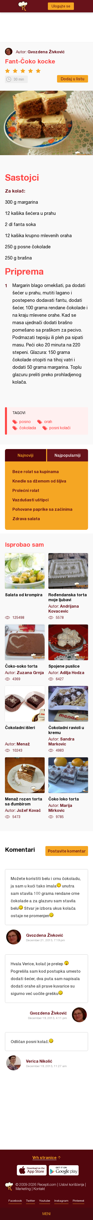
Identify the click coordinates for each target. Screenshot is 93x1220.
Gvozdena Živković (46, 51)
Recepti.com (9, 1186)
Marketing (23, 1189)
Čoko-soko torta (25, 652)
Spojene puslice (68, 652)
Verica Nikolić (39, 1061)
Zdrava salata (26, 518)
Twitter (30, 1200)
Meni (46, 1214)
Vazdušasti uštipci (30, 499)
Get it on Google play (64, 1170)
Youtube (44, 1200)
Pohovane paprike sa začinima (42, 509)
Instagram (61, 1200)
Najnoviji (25, 455)
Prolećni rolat (25, 490)
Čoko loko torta (68, 788)
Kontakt (39, 1189)
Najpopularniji (68, 455)
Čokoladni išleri (25, 719)
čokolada (27, 428)
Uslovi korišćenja (71, 1184)
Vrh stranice (44, 1157)
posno (25, 421)
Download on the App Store (32, 1170)
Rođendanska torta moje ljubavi (68, 586)
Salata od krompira (25, 586)
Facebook (15, 1200)
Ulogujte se (61, 6)
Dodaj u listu (72, 78)
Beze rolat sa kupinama (35, 471)
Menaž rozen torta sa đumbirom (25, 788)
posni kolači (59, 428)
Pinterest (78, 1200)
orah (48, 421)
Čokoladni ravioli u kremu (68, 719)
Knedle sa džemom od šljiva (39, 481)
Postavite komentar (67, 851)
